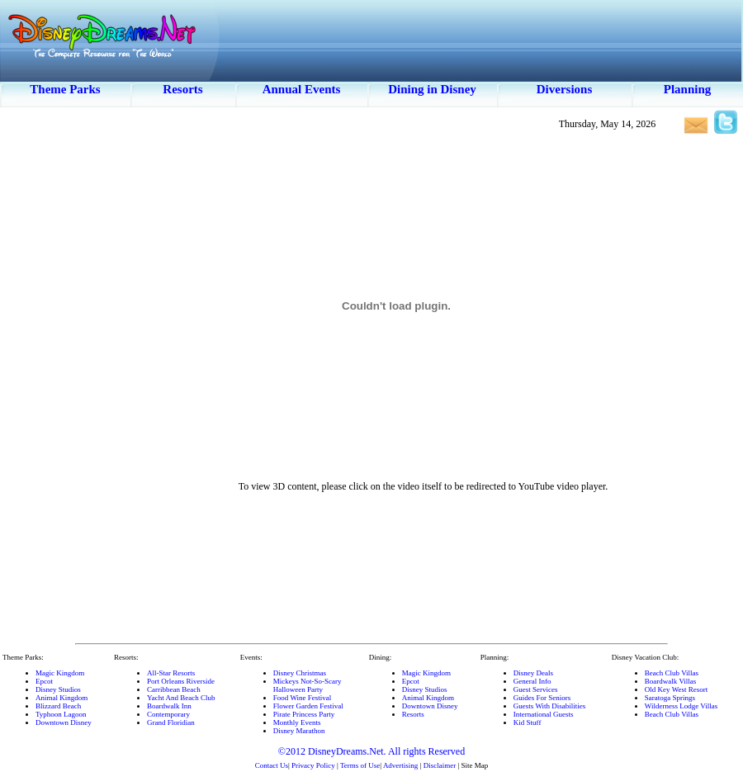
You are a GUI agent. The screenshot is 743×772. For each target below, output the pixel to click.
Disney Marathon (299, 731)
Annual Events (302, 89)
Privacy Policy (313, 765)
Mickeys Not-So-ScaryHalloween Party (307, 685)
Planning (688, 89)
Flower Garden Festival (308, 706)
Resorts (182, 89)
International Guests (543, 714)
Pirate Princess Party (304, 714)
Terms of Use (360, 765)
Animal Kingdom (61, 698)
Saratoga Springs (670, 698)
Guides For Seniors (542, 698)
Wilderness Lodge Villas (681, 706)
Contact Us (271, 765)
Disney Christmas (299, 673)
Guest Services (535, 689)
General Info (532, 681)
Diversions (565, 89)
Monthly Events (297, 722)
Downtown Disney (63, 722)
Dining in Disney (432, 89)
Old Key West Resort (676, 689)
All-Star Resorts (171, 673)
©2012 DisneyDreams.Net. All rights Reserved (371, 751)
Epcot (44, 681)
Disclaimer (440, 765)
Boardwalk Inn (169, 706)
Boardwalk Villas (671, 681)
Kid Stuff (527, 722)
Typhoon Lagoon (61, 714)
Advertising (401, 765)
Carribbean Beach (174, 689)
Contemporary (168, 714)
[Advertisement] (53, 388)
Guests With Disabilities (549, 706)
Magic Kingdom (59, 673)
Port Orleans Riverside (181, 681)
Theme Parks (65, 89)
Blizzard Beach (58, 706)
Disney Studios (58, 689)
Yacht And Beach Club (181, 698)
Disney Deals (533, 673)
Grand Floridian (171, 722)
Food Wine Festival (302, 698)
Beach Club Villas (671, 673)
